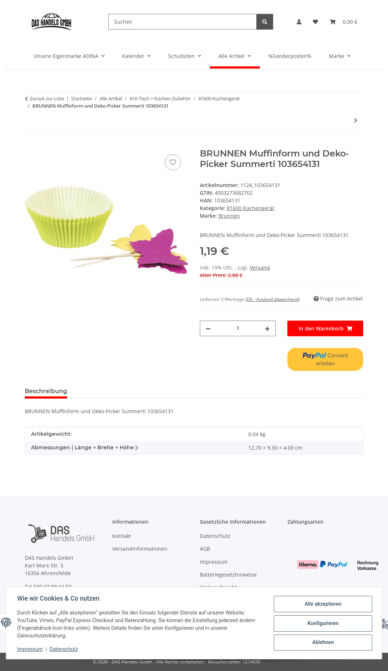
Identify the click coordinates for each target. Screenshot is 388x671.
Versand (260, 267)
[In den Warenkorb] (30, 144)
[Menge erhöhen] (267, 328)
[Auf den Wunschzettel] (173, 162)
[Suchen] (182, 22)
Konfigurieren (322, 623)
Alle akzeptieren (322, 604)
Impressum (30, 649)
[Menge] (238, 328)
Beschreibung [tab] (46, 391)
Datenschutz (64, 649)
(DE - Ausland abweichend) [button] (272, 299)
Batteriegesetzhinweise (228, 574)
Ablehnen (322, 642)
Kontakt (121, 535)
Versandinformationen (139, 548)
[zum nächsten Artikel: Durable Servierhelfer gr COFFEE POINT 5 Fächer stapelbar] (355, 120)
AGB (205, 548)
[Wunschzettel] (315, 21)
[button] (299, 21)
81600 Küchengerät (250, 208)
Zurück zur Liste (47, 98)
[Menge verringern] (208, 328)
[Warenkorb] (343, 21)
